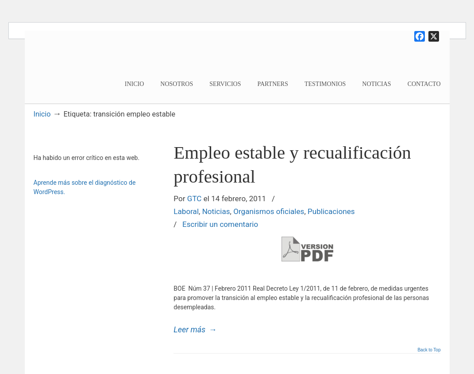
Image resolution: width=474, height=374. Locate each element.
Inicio (42, 114)
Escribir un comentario (220, 224)
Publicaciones (331, 211)
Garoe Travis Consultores (90, 65)
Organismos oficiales (268, 211)
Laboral (186, 211)
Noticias (216, 211)
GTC (194, 198)
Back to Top (428, 350)
